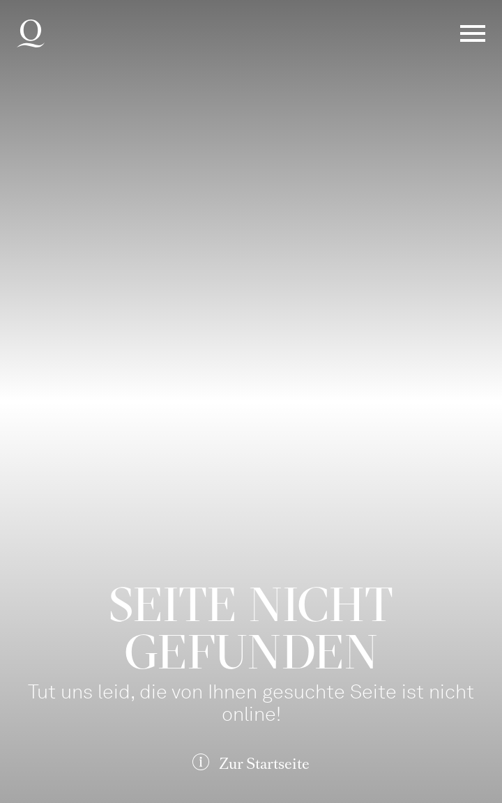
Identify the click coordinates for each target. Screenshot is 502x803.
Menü (472, 33)
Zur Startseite (264, 764)
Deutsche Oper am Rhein (31, 33)
